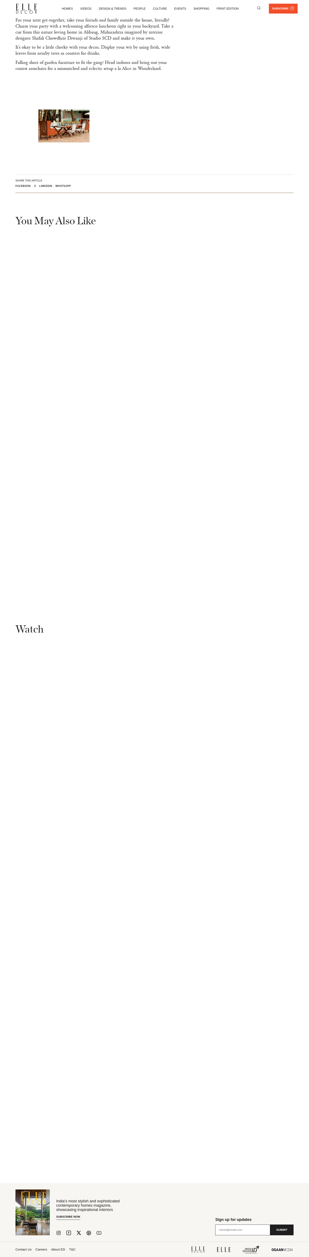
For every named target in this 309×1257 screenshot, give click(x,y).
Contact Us (23, 1249)
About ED (65, 1249)
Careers (45, 1249)
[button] (24, 186)
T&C (82, 1249)
